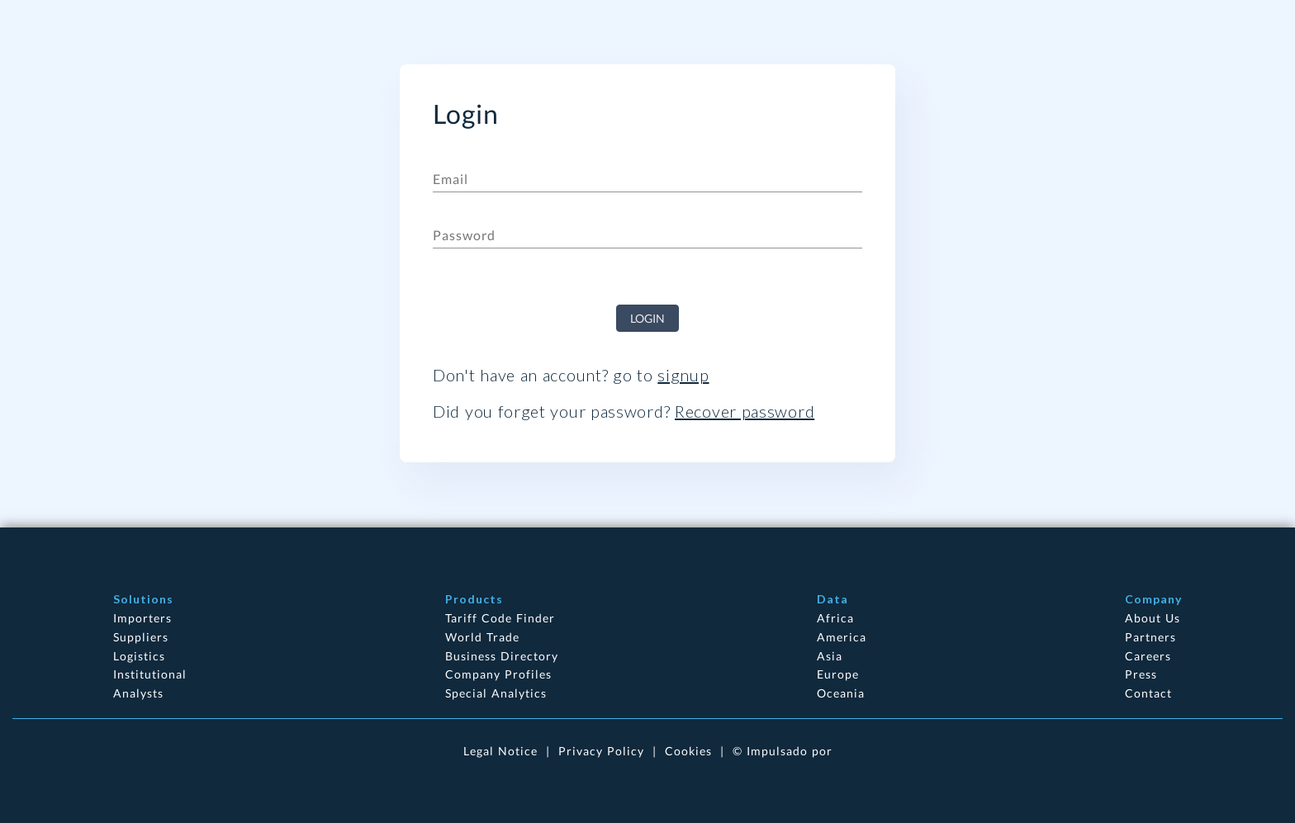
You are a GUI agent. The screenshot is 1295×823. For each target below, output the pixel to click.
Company (1153, 599)
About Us (1152, 618)
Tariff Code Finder (500, 618)
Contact (1148, 693)
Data (832, 599)
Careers (1148, 656)
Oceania (841, 693)
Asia (829, 656)
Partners (1150, 637)
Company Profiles (498, 674)
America (841, 637)
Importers (142, 618)
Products (474, 599)
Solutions (143, 599)
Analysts (138, 693)
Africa (835, 618)
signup (683, 375)
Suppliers (140, 637)
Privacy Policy (601, 751)
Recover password (744, 411)
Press (1141, 674)
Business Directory (501, 656)
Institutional (150, 674)
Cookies (688, 751)
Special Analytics (496, 693)
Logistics (139, 656)
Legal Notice (500, 751)
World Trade (482, 637)
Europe (838, 674)
